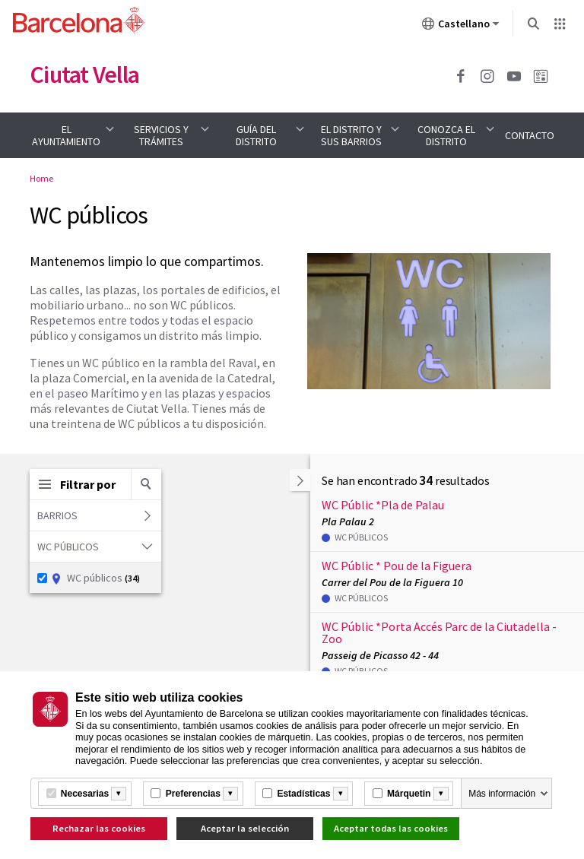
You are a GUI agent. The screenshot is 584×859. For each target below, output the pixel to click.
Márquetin (408, 793)
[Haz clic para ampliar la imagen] (429, 320)
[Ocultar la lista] (300, 480)
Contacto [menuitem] (529, 135)
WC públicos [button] (96, 546)
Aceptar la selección (245, 828)
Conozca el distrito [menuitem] (446, 135)
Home (41, 178)
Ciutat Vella (84, 74)
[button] (146, 484)
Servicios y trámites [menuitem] (161, 135)
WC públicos (88, 578)
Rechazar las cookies (98, 828)
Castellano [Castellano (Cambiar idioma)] (460, 26)
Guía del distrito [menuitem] (256, 135)
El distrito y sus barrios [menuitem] (351, 135)
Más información (501, 793)
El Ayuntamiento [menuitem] (66, 135)
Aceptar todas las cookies (391, 828)
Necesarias (85, 793)
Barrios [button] (95, 516)
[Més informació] (118, 793)
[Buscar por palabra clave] (146, 484)
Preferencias (193, 793)
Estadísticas (303, 793)
